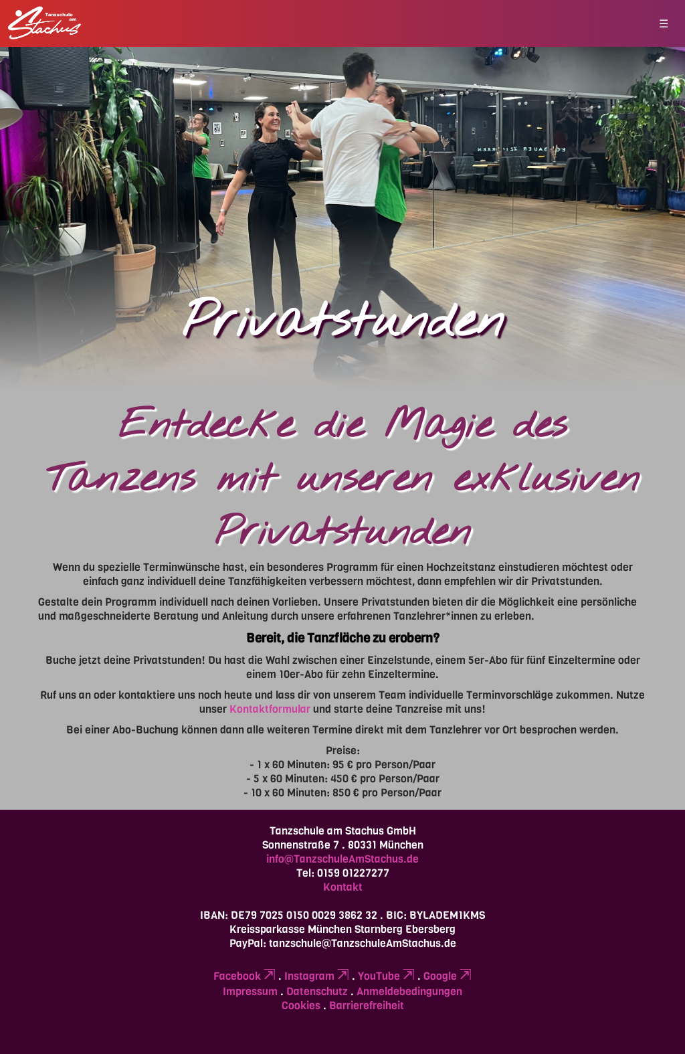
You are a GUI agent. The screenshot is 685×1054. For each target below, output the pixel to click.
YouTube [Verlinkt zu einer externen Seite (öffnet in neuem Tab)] (386, 976)
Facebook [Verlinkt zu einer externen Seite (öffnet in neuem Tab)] (244, 976)
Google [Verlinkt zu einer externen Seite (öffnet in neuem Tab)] (447, 976)
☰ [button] (663, 24)
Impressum (250, 991)
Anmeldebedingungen (409, 991)
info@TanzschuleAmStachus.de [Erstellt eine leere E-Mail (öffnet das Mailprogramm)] (342, 859)
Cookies (301, 1005)
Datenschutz (317, 991)
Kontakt (343, 887)
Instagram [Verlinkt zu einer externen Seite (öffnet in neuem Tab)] (316, 976)
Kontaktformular (269, 709)
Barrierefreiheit (366, 1005)
